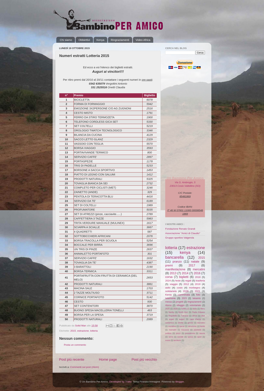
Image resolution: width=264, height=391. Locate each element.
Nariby (171, 312)
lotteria (94, 330)
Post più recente (71, 359)
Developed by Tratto (120, 381)
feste (178, 280)
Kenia (168, 294)
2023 (184, 298)
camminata (184, 294)
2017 (191, 265)
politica (168, 333)
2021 (197, 291)
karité (202, 326)
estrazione (83, 330)
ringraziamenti (194, 302)
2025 (167, 309)
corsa (169, 276)
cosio (180, 287)
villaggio (180, 305)
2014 (185, 273)
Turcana (184, 316)
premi (169, 265)
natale (195, 261)
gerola (190, 323)
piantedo (197, 330)
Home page (108, 359)
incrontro (201, 323)
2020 (185, 291)
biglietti (183, 276)
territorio (177, 340)
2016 (197, 273)
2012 (186, 284)
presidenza (190, 333)
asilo (167, 287)
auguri (182, 319)
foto (198, 294)
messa (168, 302)
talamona (170, 298)
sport (199, 337)
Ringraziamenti (120, 39)
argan (171, 319)
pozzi (178, 333)
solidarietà (171, 291)
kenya (185, 252)
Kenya (100, 39)
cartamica (169, 323)
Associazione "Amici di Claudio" (182, 233)
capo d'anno (195, 319)
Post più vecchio (144, 359)
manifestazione (175, 269)
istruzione (192, 326)
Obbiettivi (84, 39)
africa (194, 316)
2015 (73, 330)
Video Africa (143, 39)
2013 (173, 273)
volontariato (195, 305)
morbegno (194, 287)
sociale (180, 337)
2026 (175, 309)
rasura (202, 333)
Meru (202, 309)
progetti (180, 302)
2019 (197, 284)
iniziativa (172, 326)
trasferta (200, 280)
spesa (190, 337)
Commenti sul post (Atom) (84, 367)
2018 (197, 277)
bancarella (174, 257)
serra (171, 337)
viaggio (174, 284)
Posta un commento (75, 344)
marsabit (172, 330)
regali (188, 280)
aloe (203, 316)
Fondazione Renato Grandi (180, 228)
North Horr (183, 312)
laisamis (197, 298)
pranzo (177, 261)
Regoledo (172, 316)
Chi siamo (66, 39)
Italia (195, 309)
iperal (181, 326)
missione (185, 330)
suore (167, 340)
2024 (168, 280)
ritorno (168, 305)
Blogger (179, 381)
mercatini (199, 269)
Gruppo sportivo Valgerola (179, 237)
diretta (181, 323)
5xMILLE (185, 309)
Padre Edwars (198, 312)
